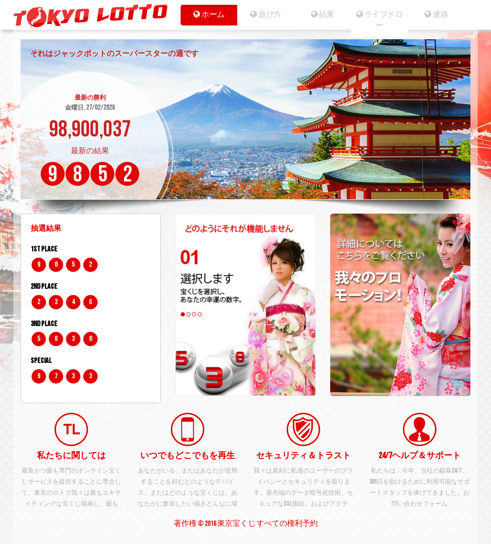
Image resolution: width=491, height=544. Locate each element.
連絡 (443, 14)
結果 (323, 14)
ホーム (202, 14)
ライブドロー (383, 20)
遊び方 (262, 14)
